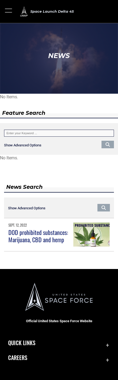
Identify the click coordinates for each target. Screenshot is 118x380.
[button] (9, 11)
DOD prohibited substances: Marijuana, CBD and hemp (38, 236)
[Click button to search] (107, 144)
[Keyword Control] (59, 133)
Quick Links (21, 343)
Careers (17, 358)
